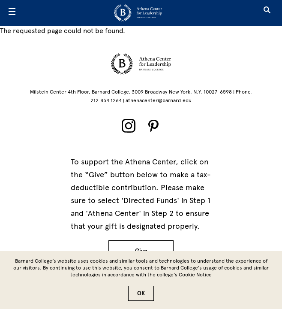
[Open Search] (267, 12)
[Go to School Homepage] (138, 12)
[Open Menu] (12, 13)
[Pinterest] (153, 126)
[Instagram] (128, 126)
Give (141, 250)
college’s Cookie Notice (184, 279)
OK (141, 297)
